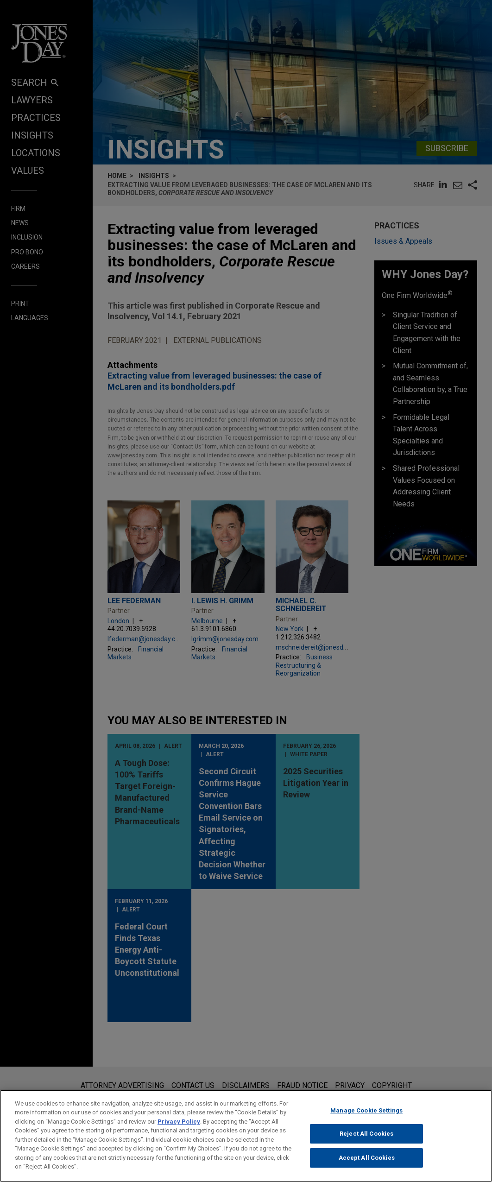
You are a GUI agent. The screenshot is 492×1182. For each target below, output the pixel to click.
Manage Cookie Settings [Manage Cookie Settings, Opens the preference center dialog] (366, 1118)
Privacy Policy (179, 1129)
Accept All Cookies (367, 1166)
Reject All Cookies (366, 1142)
